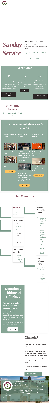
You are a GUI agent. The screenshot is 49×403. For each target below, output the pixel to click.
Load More (10, 171)
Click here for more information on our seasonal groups (17, 227)
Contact (26, 386)
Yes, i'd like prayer (8, 94)
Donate (13, 329)
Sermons (27, 384)
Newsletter (28, 388)
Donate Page (27, 393)
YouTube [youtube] (39, 391)
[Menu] (46, 1)
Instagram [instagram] (39, 386)
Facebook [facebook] (39, 388)
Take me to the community (40, 96)
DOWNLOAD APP (33, 373)
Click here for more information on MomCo (17, 212)
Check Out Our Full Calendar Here (12, 114)
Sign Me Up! (24, 90)
